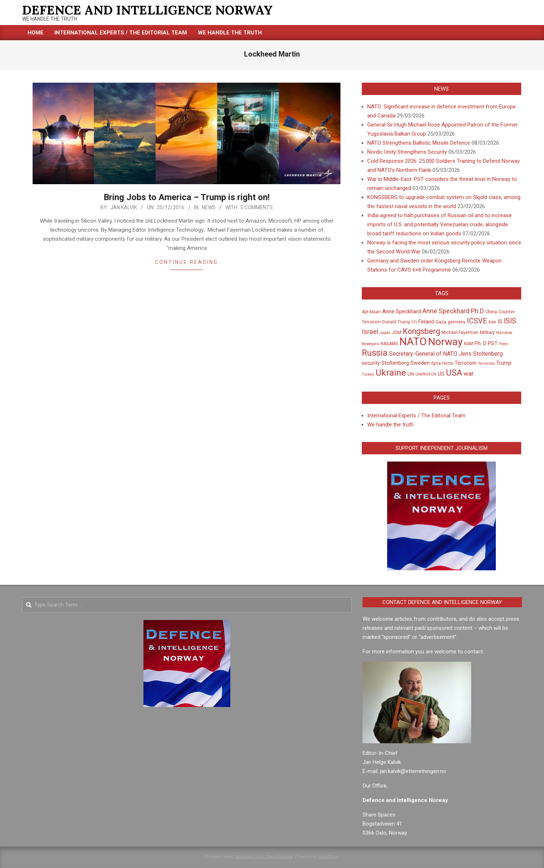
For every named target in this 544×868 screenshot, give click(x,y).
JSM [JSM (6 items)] (396, 332)
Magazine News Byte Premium (263, 856)
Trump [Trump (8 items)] (503, 363)
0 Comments (256, 207)
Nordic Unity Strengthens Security (407, 152)
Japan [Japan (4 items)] (385, 332)
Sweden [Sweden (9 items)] (420, 363)
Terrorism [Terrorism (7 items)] (465, 363)
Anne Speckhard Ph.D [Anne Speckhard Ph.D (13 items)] (453, 311)
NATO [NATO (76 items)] (413, 341)
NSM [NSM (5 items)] (468, 343)
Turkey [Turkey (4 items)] (368, 374)
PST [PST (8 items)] (493, 343)
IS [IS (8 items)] (500, 321)
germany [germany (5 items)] (456, 322)
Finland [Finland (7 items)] (426, 322)
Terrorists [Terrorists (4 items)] (486, 363)
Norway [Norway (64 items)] (445, 342)
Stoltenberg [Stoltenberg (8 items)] (395, 363)
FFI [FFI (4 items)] (414, 322)
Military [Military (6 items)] (487, 332)
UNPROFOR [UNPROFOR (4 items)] (425, 374)
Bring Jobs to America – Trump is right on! (187, 197)
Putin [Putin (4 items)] (503, 344)
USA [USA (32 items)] (454, 373)
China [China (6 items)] (491, 311)
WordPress (328, 856)
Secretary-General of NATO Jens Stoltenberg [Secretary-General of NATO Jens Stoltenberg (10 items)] (446, 353)
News (208, 207)
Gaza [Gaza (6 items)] (440, 322)
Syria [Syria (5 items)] (436, 363)
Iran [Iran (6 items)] (492, 322)
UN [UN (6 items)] (410, 374)
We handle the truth (390, 424)
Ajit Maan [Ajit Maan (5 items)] (371, 311)
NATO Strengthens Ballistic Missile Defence (418, 143)
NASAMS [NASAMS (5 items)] (389, 343)
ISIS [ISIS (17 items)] (510, 321)
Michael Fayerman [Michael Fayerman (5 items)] (460, 332)
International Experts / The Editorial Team (416, 415)
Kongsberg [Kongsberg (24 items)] (421, 331)
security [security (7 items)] (371, 363)
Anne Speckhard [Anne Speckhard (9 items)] (401, 311)
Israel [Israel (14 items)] (370, 331)
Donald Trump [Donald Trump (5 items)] (396, 322)
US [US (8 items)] (441, 374)
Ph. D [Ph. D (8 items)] (480, 343)
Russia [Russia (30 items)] (375, 353)
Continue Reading (186, 262)
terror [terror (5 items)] (447, 363)
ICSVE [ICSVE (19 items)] (477, 321)
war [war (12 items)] (469, 373)
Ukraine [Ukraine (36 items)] (391, 372)
